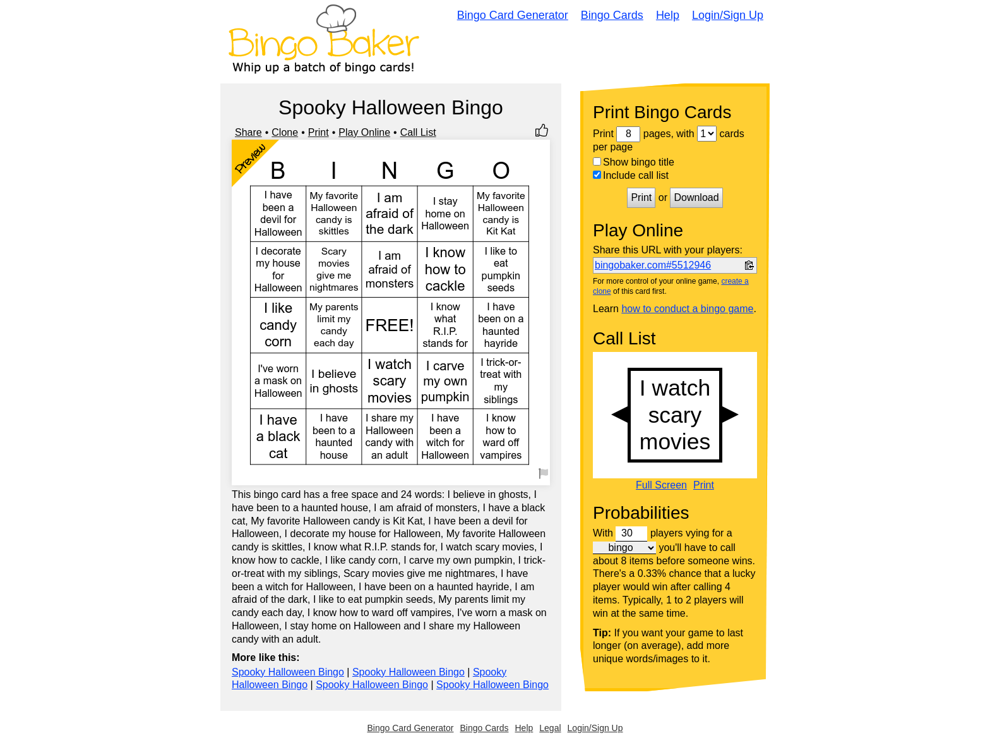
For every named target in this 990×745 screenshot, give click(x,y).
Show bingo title (633, 162)
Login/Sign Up (727, 15)
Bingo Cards (612, 15)
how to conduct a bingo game (687, 308)
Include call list (631, 175)
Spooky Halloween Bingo (288, 672)
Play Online (364, 132)
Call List (418, 132)
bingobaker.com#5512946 (653, 265)
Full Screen (661, 485)
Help (667, 15)
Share (248, 132)
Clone (284, 132)
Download (696, 197)
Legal (550, 728)
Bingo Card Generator (512, 15)
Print (318, 132)
